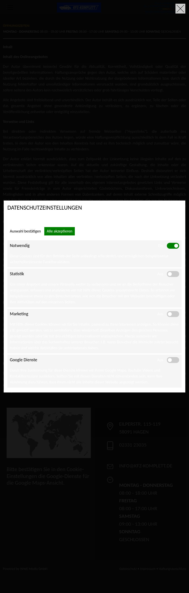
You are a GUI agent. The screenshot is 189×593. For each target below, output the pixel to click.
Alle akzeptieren (59, 231)
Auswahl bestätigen (25, 231)
